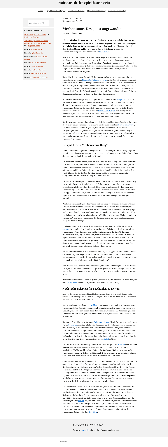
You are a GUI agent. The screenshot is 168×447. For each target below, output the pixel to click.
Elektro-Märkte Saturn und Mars (94, 80)
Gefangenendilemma (101, 322)
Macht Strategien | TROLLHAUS (35, 35)
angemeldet (85, 430)
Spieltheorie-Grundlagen (32, 37)
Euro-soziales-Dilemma (38, 63)
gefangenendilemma (33, 46)
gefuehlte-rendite (36, 49)
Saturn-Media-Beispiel (106, 111)
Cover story (72, 325)
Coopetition (104, 52)
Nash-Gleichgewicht (37, 66)
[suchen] (36, 23)
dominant (66, 229)
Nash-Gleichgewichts (126, 125)
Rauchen (121, 345)
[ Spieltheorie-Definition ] (96, 11)
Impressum (63, 441)
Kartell (106, 339)
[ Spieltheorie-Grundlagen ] (56, 11)
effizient (81, 401)
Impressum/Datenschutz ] (117, 11)
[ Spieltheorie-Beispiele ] (76, 11)
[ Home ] (41, 11)
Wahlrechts (95, 305)
